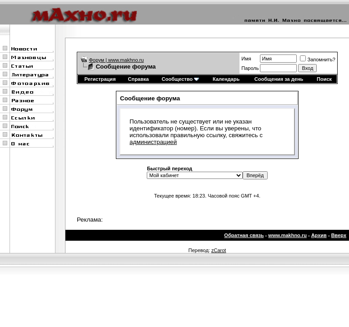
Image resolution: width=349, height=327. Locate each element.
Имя (246, 58)
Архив (319, 235)
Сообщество (180, 79)
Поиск (324, 79)
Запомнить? (317, 59)
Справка (138, 79)
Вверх (338, 235)
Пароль (250, 68)
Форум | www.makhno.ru (116, 60)
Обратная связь (244, 235)
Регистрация (100, 79)
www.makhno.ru (287, 235)
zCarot (218, 250)
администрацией (153, 142)
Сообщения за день (278, 79)
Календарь (226, 79)
